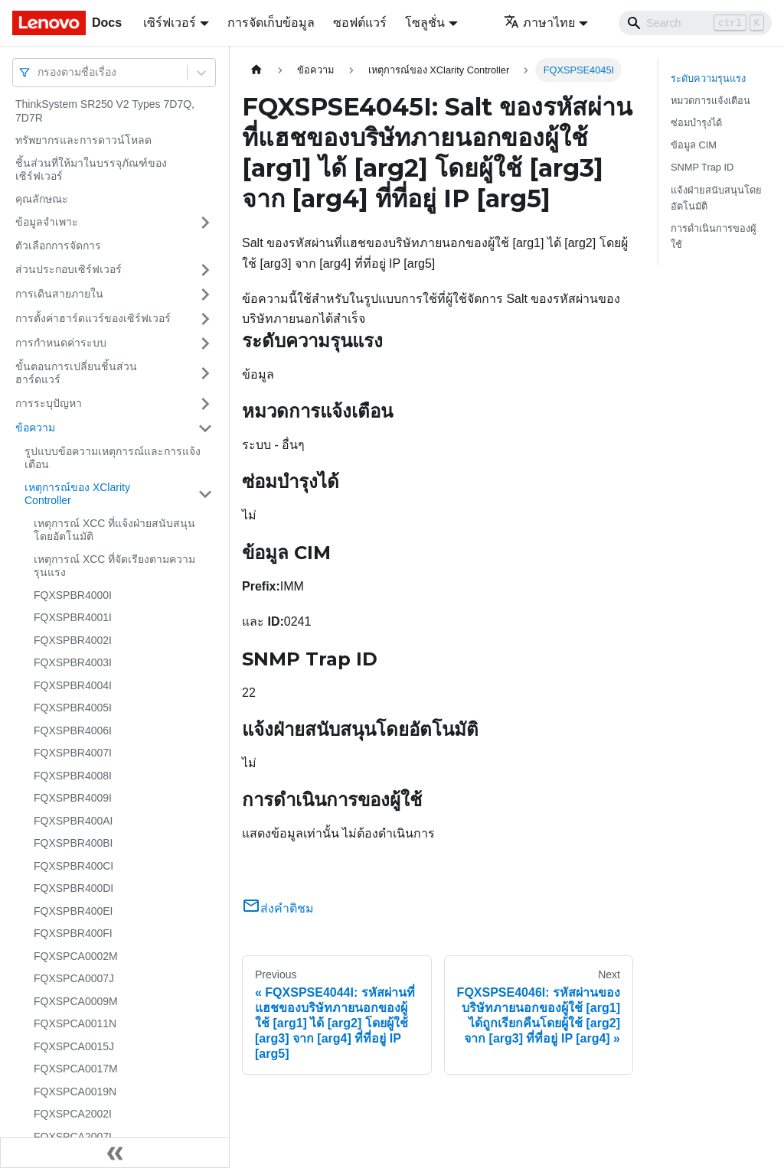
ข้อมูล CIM (694, 145)
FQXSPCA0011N (75, 1023)
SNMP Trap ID (702, 167)
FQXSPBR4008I (73, 775)
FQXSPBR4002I (73, 640)
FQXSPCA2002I (73, 1114)
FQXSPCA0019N (75, 1091)
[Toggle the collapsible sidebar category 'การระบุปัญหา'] (205, 404)
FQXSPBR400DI (73, 888)
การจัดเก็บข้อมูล (271, 22)
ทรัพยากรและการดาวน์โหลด (83, 140)
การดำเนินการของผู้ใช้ (713, 236)
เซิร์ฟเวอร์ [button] (169, 22)
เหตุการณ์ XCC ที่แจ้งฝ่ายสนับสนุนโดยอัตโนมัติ (114, 530)
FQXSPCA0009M (76, 1001)
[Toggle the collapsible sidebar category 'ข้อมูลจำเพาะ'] (205, 222)
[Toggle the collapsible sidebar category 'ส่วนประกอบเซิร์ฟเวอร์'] (205, 270)
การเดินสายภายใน (59, 294)
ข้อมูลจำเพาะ (46, 222)
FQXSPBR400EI (73, 911)
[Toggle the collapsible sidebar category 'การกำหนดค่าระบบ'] (205, 343)
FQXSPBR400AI (73, 821)
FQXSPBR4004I (73, 685)
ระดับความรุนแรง (708, 78)
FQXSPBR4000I (73, 595)
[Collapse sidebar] (115, 1152)
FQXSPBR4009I (73, 798)
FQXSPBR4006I (73, 730)
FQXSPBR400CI (73, 866)
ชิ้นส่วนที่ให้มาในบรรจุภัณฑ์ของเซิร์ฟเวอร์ (91, 170)
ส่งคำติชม (278, 908)
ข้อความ (35, 427)
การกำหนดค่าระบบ (60, 343)
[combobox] (39, 72)
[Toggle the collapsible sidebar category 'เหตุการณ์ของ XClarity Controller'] (205, 494)
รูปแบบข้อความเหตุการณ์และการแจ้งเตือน (112, 458)
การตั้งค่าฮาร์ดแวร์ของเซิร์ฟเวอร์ (93, 318)
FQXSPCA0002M (76, 956)
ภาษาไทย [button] (539, 22)
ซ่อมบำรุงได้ (696, 123)
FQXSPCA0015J (74, 1046)
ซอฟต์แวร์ (360, 22)
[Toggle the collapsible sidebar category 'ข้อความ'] (205, 428)
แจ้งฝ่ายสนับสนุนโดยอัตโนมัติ (716, 198)
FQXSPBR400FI (73, 933)
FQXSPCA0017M (76, 1068)
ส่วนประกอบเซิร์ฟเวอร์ (68, 269)
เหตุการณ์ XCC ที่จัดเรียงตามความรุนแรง (114, 566)
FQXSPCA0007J (74, 978)
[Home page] (256, 70)
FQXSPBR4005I (73, 707)
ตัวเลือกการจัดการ (58, 245)
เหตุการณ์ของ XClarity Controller (77, 494)
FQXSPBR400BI (73, 843)
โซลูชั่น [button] (425, 22)
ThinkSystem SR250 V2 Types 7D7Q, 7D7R (104, 111)
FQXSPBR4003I (73, 662)
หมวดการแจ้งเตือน (710, 100)
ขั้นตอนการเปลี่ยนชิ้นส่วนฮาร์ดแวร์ (76, 373)
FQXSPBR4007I (73, 753)
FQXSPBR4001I (73, 617)
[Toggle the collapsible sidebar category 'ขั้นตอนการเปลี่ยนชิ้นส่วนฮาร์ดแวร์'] (205, 374)
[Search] (695, 23)
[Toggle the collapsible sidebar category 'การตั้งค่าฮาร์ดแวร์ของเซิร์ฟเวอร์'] (205, 319)
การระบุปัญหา (48, 403)
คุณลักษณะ (41, 199)
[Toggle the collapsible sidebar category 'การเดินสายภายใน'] (205, 294)
